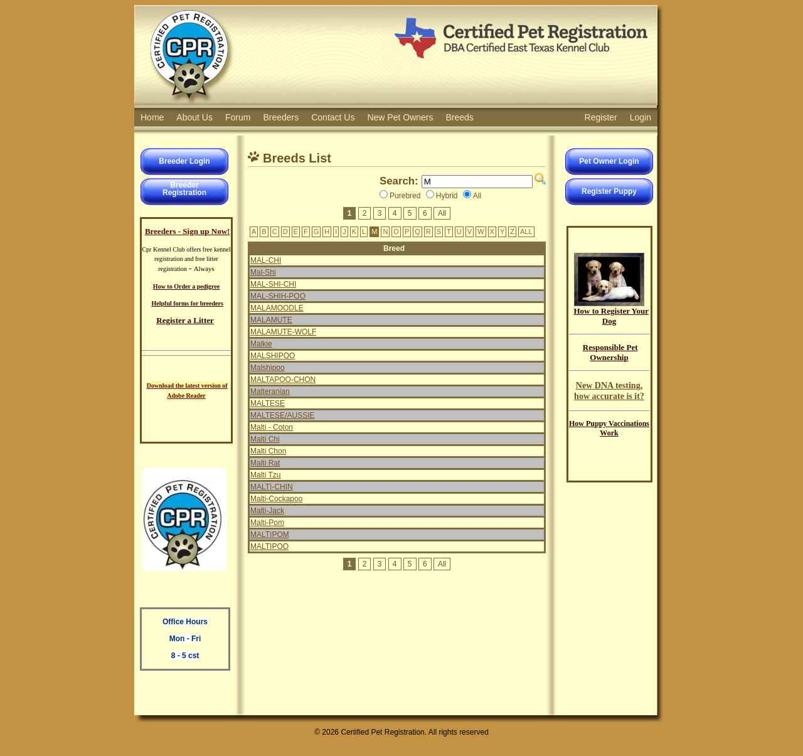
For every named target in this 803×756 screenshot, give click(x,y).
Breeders (281, 117)
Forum (237, 117)
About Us (194, 117)
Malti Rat (265, 463)
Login (640, 117)
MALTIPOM (269, 534)
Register (601, 117)
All (442, 213)
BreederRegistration (184, 189)
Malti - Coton (271, 427)
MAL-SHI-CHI (273, 284)
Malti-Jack (267, 510)
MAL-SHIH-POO (278, 296)
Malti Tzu (265, 475)
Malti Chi (265, 439)
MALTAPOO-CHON (283, 379)
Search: (399, 181)
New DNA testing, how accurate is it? (609, 390)
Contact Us (332, 117)
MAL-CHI (265, 260)
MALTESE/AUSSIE (282, 415)
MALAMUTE (271, 320)
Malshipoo (267, 367)
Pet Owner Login (609, 161)
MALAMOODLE (277, 308)
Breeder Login (184, 161)
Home (152, 117)
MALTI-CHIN (271, 486)
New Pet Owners (400, 117)
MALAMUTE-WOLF (283, 331)
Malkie (261, 343)
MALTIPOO (269, 546)
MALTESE (267, 403)
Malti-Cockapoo (276, 498)
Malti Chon (268, 451)
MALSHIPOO (272, 355)
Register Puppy (609, 191)
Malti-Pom (267, 522)
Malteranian (270, 391)
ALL (526, 231)
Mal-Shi (263, 272)
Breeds (460, 117)
